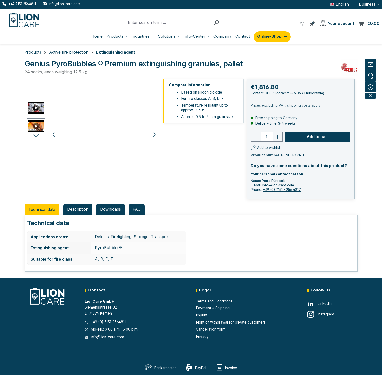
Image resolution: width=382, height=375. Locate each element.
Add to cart (318, 136)
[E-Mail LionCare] (61, 3)
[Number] (267, 137)
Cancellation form (210, 329)
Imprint (201, 315)
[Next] (154, 134)
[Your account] (336, 22)
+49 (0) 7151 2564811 (108, 322)
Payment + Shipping (213, 308)
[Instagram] (320, 314)
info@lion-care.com (278, 185)
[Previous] (54, 134)
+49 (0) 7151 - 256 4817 (282, 189)
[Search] (216, 22)
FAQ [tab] (137, 209)
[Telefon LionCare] (19, 3)
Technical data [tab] (41, 209)
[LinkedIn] (319, 304)
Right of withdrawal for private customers (231, 322)
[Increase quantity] (278, 137)
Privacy (202, 336)
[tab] (77, 209)
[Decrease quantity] (256, 137)
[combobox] (167, 22)
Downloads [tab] (110, 209)
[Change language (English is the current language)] (341, 4)
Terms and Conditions (214, 301)
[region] (92, 134)
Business (368, 4)
